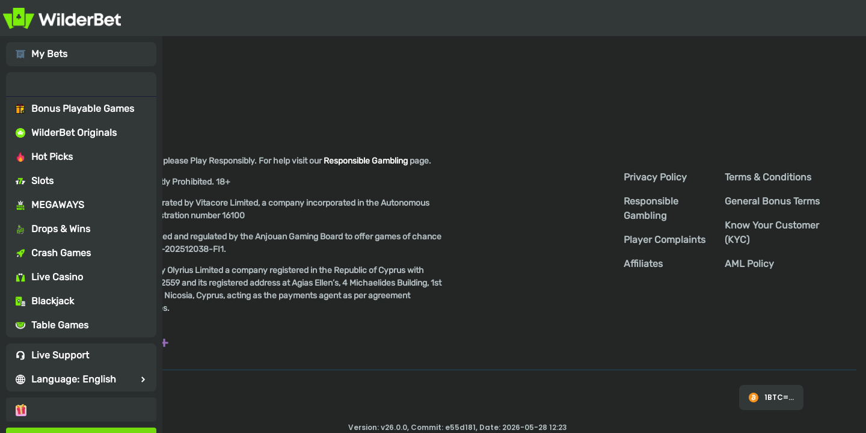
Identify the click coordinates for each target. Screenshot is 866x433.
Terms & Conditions (768, 177)
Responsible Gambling (651, 208)
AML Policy (749, 263)
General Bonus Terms (772, 201)
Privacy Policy (655, 177)
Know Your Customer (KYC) (772, 232)
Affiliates (643, 263)
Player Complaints (664, 239)
